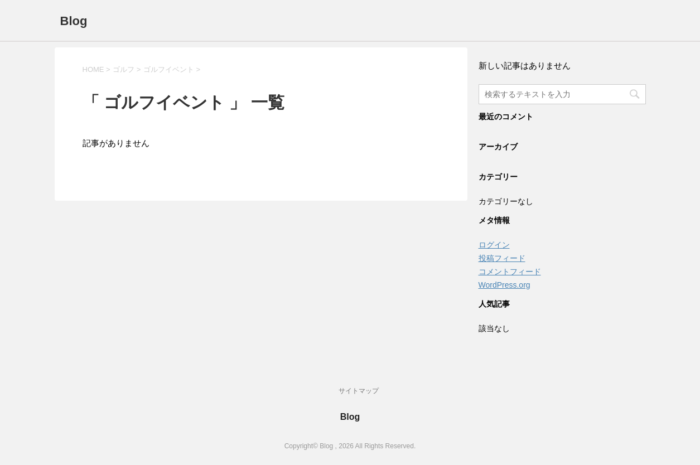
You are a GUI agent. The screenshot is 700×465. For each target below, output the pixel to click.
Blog (74, 21)
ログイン (494, 244)
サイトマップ (359, 391)
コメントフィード (510, 271)
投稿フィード (502, 258)
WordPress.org (504, 284)
